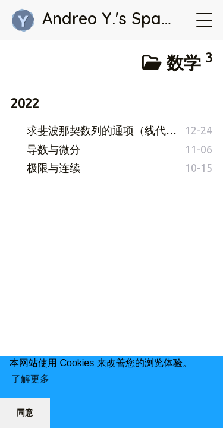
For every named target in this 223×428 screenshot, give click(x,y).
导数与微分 (53, 149)
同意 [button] (25, 412)
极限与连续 (53, 168)
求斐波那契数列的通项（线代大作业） (106, 130)
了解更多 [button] (30, 379)
